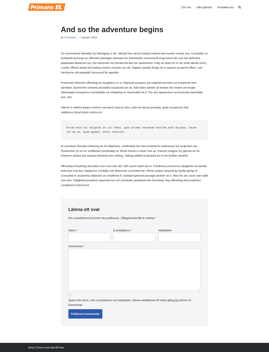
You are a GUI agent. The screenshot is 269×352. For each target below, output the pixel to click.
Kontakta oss (225, 7)
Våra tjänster (204, 7)
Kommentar (76, 246)
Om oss (186, 7)
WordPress (57, 347)
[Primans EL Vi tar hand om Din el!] (46, 7)
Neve (31, 347)
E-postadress (122, 230)
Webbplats (165, 230)
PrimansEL (70, 37)
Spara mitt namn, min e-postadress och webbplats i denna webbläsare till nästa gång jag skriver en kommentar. (129, 303)
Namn (73, 230)
